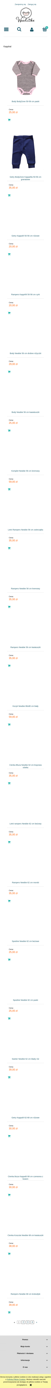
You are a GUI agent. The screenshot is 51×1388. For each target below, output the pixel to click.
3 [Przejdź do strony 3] (27, 1322)
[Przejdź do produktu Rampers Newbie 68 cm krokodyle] (25, 1278)
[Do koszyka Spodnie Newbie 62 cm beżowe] (9, 959)
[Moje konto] (32, 29)
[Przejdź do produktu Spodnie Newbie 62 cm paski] (25, 984)
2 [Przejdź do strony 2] (23, 1322)
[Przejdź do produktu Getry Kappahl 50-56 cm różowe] (25, 220)
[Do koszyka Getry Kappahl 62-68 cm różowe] (9, 1136)
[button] (6, 29)
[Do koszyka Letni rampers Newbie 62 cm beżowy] (9, 842)
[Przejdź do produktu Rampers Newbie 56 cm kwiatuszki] (25, 631)
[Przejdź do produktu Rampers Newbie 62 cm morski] (25, 866)
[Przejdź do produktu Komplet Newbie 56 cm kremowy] (25, 455)
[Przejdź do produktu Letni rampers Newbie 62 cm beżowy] (25, 808)
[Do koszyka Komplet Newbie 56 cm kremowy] (9, 489)
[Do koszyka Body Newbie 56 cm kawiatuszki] (9, 430)
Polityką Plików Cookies (16, 1379)
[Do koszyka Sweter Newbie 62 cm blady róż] (9, 1077)
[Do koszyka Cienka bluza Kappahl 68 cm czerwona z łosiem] (9, 1195)
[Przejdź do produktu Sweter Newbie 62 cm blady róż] (25, 1043)
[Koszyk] (44, 29)
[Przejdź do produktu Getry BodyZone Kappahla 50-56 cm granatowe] (25, 153)
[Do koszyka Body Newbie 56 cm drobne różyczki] (9, 372)
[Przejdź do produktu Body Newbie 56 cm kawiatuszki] (25, 396)
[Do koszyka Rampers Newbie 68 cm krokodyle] (9, 1312)
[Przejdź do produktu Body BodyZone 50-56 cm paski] (25, 77)
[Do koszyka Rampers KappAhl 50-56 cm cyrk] (9, 313)
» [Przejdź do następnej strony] (36, 1322)
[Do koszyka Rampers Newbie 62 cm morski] (9, 901)
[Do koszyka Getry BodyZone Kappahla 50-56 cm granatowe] (9, 195)
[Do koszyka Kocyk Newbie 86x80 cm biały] (9, 724)
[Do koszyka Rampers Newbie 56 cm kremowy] (9, 607)
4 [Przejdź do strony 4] (32, 1322)
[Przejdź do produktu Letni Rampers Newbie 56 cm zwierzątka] (25, 514)
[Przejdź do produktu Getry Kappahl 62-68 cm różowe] (25, 1102)
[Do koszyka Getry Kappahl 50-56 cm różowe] (9, 254)
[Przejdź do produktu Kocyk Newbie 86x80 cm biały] (25, 690)
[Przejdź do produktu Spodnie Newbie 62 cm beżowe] (25, 925)
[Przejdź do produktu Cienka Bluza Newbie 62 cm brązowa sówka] (25, 749)
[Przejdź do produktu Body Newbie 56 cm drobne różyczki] (25, 337)
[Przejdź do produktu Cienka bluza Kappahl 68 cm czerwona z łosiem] (25, 1160)
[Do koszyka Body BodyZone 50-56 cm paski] (9, 120)
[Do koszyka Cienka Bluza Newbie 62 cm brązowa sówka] (9, 783)
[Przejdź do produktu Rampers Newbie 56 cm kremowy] (25, 573)
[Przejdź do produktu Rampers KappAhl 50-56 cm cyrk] (25, 278)
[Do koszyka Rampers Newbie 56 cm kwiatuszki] (9, 666)
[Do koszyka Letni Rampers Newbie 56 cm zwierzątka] (9, 548)
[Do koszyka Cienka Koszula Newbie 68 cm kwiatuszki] (9, 1254)
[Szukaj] (19, 29)
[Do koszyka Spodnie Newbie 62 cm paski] (9, 1018)
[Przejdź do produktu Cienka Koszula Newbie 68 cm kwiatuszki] (25, 1219)
